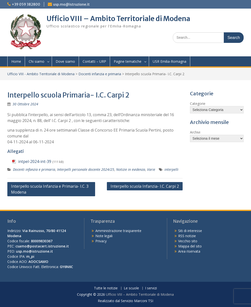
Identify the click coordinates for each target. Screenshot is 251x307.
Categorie (197, 103)
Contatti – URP (94, 61)
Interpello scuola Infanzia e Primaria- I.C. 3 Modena (49, 189)
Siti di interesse (190, 230)
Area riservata (189, 251)
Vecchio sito (187, 241)
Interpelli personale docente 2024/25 (85, 169)
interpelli (171, 169)
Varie (151, 169)
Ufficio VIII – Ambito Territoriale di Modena (118, 18)
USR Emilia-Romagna (169, 61)
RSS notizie (187, 235)
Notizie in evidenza (130, 169)
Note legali (104, 235)
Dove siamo (65, 61)
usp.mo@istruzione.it (71, 4)
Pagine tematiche (127, 61)
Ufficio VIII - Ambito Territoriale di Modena (41, 74)
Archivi (195, 132)
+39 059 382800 (26, 4)
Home (16, 61)
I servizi (151, 288)
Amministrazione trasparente (118, 230)
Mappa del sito (190, 246)
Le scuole (131, 288)
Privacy (101, 241)
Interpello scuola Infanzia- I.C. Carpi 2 (145, 186)
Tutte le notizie (106, 288)
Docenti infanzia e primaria (99, 74)
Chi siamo (36, 61)
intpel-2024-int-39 (34, 161)
